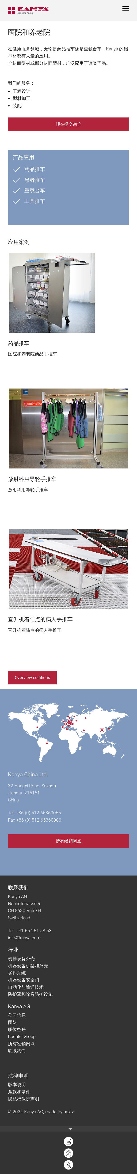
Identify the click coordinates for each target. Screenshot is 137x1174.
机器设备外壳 (21, 958)
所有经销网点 (68, 840)
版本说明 (17, 1084)
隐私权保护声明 (23, 1099)
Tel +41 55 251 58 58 (30, 930)
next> (69, 1111)
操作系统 (17, 973)
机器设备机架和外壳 (28, 966)
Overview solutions (32, 677)
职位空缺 (17, 1029)
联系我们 (17, 1050)
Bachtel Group (22, 1036)
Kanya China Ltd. (28, 774)
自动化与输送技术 (26, 987)
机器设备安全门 (23, 980)
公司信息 (17, 1015)
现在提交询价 (68, 124)
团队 (12, 1022)
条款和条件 (19, 1092)
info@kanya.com (24, 937)
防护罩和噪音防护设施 (30, 994)
